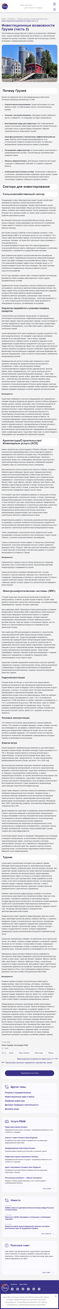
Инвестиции (39, 1053)
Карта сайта (23, 1284)
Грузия (11, 1053)
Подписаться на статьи (29, 1073)
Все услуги (48, 1188)
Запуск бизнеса (24, 1053)
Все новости (48, 1234)
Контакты (14, 1284)
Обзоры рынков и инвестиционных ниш (32, 19)
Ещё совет (47, 1272)
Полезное (11, 19)
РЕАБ (4, 19)
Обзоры (50, 1053)
